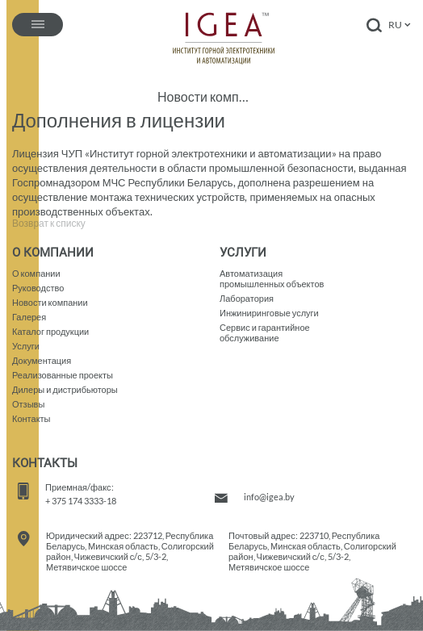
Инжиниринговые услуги (269, 312)
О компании (36, 273)
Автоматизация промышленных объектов (272, 278)
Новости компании (203, 97)
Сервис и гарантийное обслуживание (265, 332)
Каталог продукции (50, 331)
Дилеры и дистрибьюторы (65, 389)
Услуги (26, 346)
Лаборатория (247, 298)
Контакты (31, 418)
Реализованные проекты (62, 375)
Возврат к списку (49, 223)
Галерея (29, 316)
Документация (41, 360)
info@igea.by (269, 496)
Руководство (38, 287)
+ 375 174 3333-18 (80, 500)
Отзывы (28, 404)
